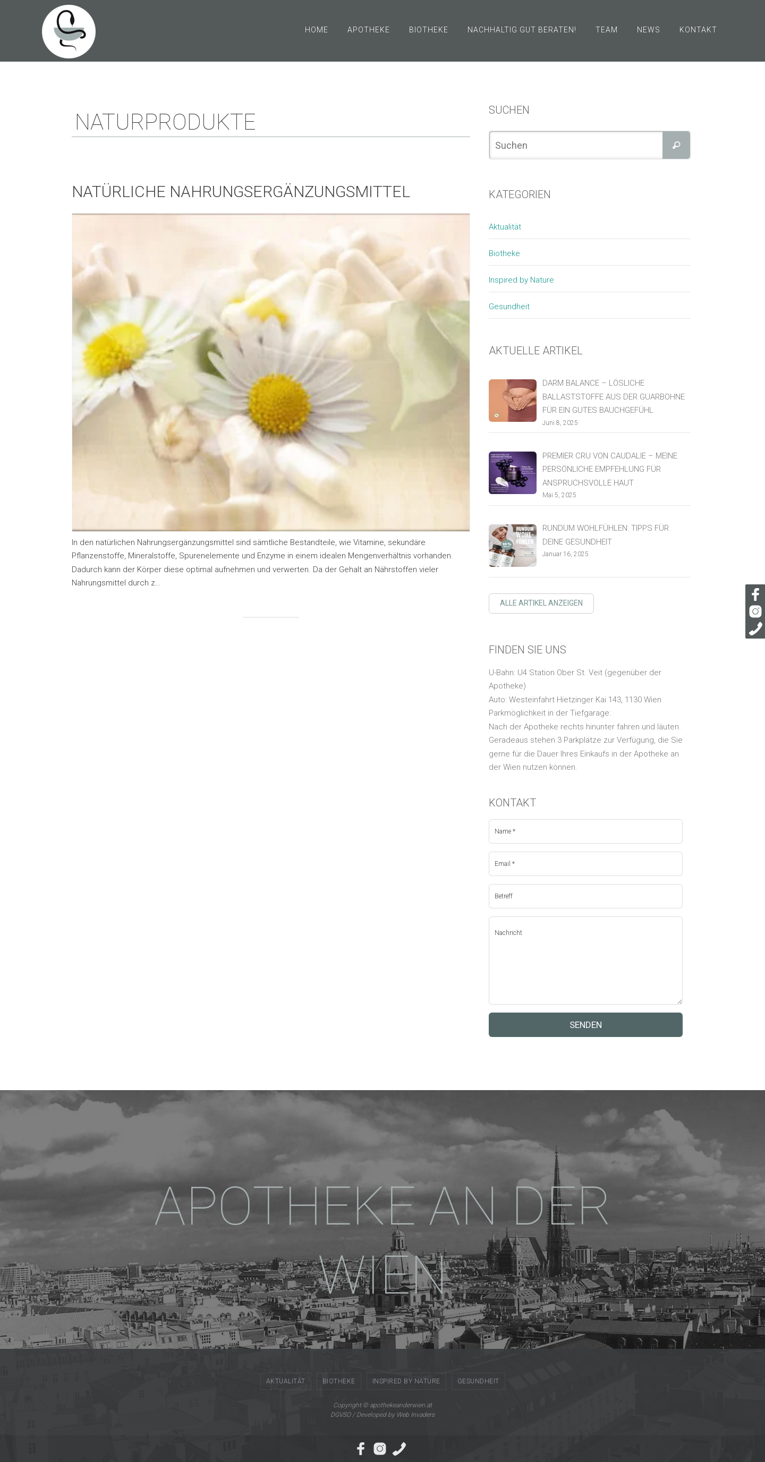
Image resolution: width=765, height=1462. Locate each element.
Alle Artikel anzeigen (541, 603)
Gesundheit (509, 306)
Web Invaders (415, 1414)
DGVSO (340, 1414)
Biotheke (504, 253)
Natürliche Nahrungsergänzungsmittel (241, 191)
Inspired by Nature (521, 280)
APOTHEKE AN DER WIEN (382, 1240)
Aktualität (505, 227)
